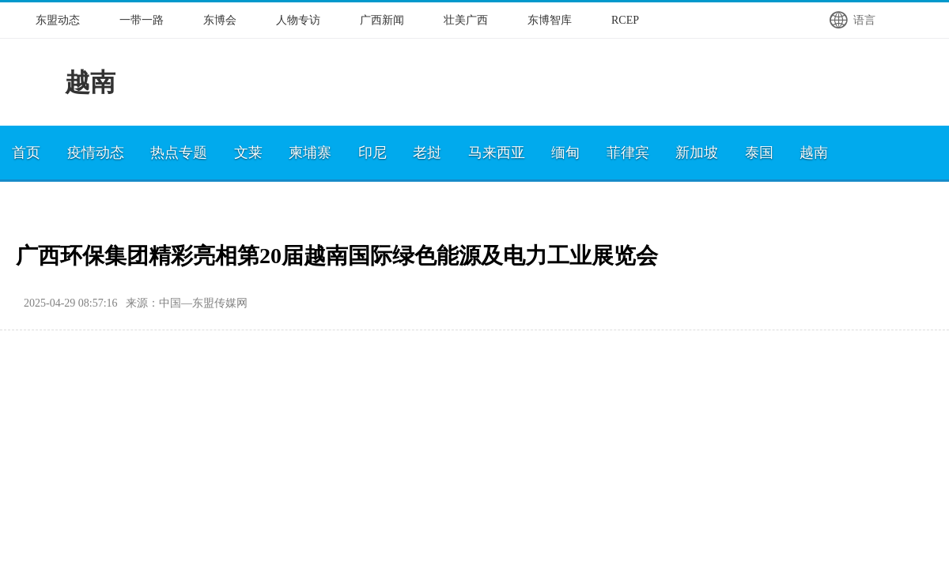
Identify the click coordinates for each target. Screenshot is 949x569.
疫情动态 (95, 152)
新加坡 (696, 152)
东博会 (219, 20)
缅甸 (565, 152)
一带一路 (141, 20)
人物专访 (298, 20)
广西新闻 (382, 20)
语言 (851, 20)
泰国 (759, 152)
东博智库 (549, 20)
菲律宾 (628, 152)
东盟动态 (58, 20)
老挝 (427, 152)
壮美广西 (466, 20)
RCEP (625, 20)
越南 (814, 152)
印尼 (372, 152)
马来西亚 (496, 152)
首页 (26, 152)
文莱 (248, 152)
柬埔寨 (310, 152)
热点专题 (178, 152)
